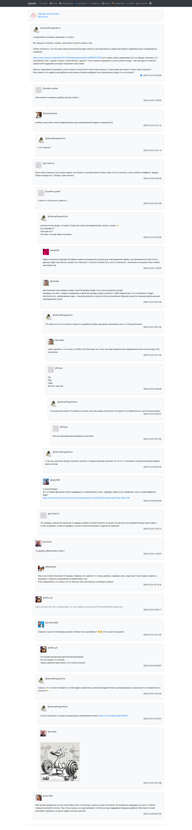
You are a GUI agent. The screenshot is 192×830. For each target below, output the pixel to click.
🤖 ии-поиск (141, 3)
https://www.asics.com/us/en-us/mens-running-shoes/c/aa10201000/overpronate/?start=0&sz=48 (86, 498)
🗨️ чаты (53, 3)
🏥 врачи (106, 3)
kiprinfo (32, 3)
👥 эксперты (81, 3)
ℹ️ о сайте (130, 3)
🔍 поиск (43, 3)
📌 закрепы (94, 3)
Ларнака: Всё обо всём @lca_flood (48, 15)
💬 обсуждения (66, 3)
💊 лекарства (118, 3)
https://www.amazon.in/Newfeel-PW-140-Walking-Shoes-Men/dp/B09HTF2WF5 (67, 58)
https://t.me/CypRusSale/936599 (113, 716)
